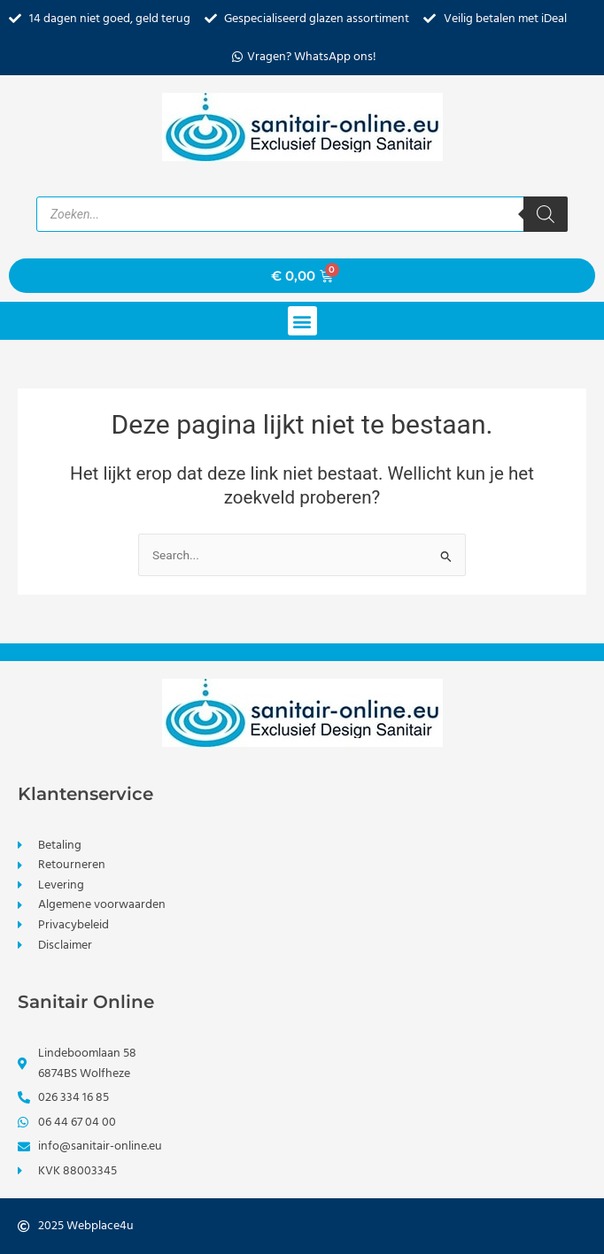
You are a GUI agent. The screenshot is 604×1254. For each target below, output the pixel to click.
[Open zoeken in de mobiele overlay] (302, 214)
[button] (302, 320)
